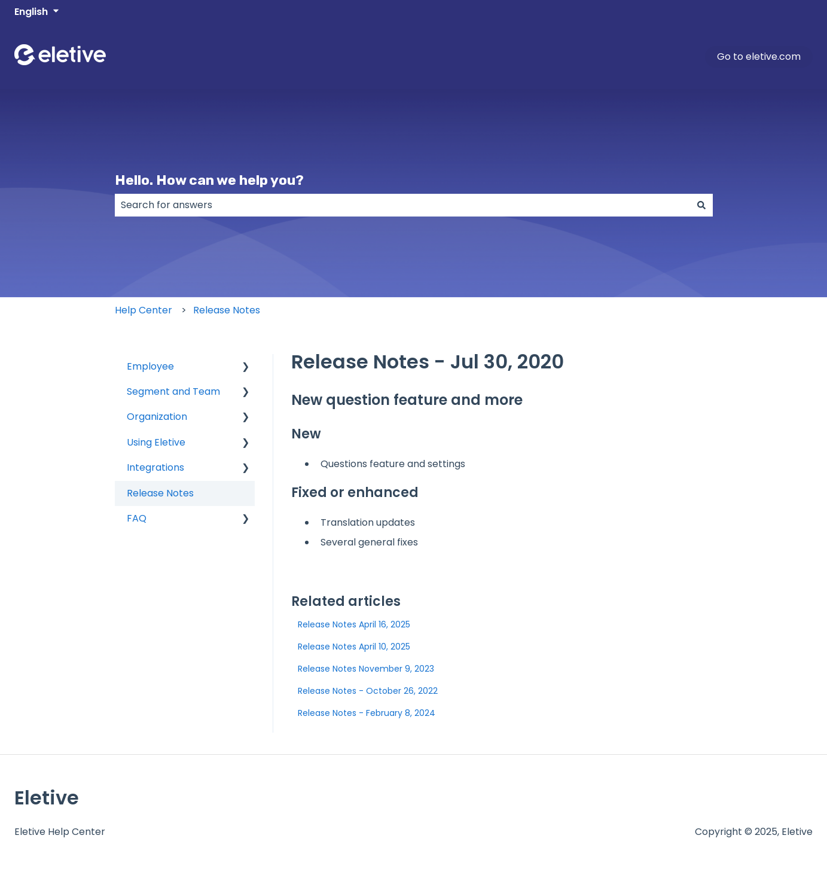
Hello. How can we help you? (209, 180)
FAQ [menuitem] (137, 518)
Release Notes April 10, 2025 (354, 647)
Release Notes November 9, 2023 (366, 669)
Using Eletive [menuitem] (156, 442)
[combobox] (402, 205)
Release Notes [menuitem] (160, 493)
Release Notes (226, 310)
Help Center (143, 310)
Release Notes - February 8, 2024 (366, 713)
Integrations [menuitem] (155, 467)
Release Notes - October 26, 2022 (368, 691)
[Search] (701, 205)
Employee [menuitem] (150, 366)
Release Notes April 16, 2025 (354, 624)
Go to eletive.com (759, 56)
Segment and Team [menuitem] (173, 391)
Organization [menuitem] (157, 416)
